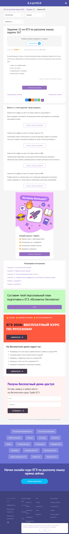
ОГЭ (37, 498)
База (23, 518)
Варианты (38, 514)
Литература (40, 444)
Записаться (16, 337)
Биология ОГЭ (52, 457)
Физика (30, 438)
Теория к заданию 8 (14, 281)
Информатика (56, 444)
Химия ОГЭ (36, 457)
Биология (55, 438)
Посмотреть (34, 43)
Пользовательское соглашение (48, 527)
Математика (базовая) (46, 431)
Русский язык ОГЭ (31, 450)
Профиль (24, 512)
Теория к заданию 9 (14, 284)
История (42, 438)
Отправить (17, 411)
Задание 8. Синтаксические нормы (19, 267)
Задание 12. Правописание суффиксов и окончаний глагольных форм (31, 277)
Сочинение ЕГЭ (54, 506)
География (14, 450)
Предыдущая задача (14, 94)
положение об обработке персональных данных (47, 419)
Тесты (37, 510)
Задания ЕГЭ (39, 506)
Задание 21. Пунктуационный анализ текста (22, 274)
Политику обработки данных (30, 527)
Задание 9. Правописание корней (18, 271)
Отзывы (52, 510)
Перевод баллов (55, 502)
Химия (9, 444)
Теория (38, 502)
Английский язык (23, 444)
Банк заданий (54, 498)
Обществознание (15, 438)
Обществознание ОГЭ (18, 457)
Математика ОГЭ (50, 450)
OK (45, 530)
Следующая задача (55, 94)
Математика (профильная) (22, 431)
